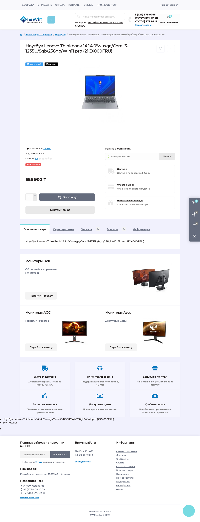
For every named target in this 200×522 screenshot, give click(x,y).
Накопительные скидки (130, 200)
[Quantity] (29, 197)
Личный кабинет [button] (169, 5)
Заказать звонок (143, 25)
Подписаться (60, 454)
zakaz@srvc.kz (82, 461)
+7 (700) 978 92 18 (146, 21)
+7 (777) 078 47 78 (146, 18)
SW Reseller (10, 422)
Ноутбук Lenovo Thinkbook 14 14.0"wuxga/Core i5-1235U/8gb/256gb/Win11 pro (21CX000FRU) (58, 419)
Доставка (28, 5)
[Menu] (51, 20)
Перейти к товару (41, 295)
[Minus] (35, 199)
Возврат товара (124, 470)
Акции (119, 489)
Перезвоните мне (29, 497)
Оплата (59, 5)
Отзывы (88, 5)
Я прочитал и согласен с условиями (44, 462)
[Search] (79, 16)
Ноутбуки (60, 34)
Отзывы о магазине (126, 451)
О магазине (44, 5)
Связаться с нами (125, 466)
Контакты (74, 5)
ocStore (107, 511)
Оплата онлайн (125, 184)
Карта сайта (122, 474)
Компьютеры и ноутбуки (39, 34)
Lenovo (47, 148)
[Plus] (35, 195)
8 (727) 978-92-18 (145, 14)
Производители (107, 5)
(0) (36, 158)
